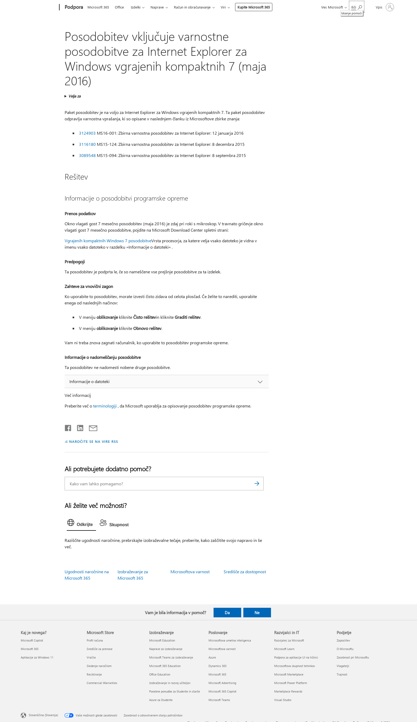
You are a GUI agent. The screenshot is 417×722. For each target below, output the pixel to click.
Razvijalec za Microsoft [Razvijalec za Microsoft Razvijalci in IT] (289, 640)
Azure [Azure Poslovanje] (212, 657)
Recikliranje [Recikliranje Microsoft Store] (94, 674)
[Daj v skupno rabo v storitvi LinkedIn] (78, 427)
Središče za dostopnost (245, 571)
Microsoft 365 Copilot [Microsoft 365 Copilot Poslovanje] (222, 691)
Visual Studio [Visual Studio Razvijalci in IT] (282, 700)
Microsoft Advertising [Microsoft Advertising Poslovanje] (222, 683)
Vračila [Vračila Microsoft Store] (91, 657)
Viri (223, 7)
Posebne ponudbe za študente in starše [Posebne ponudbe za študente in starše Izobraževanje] (174, 691)
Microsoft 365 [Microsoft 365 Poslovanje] (217, 674)
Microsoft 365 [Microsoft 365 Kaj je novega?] (30, 649)
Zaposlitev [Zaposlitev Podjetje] (343, 640)
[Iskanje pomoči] (356, 7)
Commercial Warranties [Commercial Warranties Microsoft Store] (102, 683)
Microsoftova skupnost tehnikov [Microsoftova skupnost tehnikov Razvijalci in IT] (294, 666)
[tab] (81, 524)
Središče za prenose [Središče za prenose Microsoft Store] (99, 649)
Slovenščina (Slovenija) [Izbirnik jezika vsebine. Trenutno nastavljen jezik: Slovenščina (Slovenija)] (43, 715)
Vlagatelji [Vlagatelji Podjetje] (343, 666)
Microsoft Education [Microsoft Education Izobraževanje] (162, 640)
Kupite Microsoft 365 (253, 7)
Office (119, 7)
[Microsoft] (39, 7)
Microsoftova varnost (190, 571)
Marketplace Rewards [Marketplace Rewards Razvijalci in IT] (288, 691)
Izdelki (135, 7)
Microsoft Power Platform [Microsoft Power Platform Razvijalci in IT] (290, 683)
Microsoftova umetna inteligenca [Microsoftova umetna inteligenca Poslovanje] (229, 640)
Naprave (157, 7)
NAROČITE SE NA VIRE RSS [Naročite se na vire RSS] (93, 441)
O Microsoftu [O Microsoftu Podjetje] (345, 649)
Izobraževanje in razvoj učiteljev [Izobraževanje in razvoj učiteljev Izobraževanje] (169, 683)
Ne (257, 612)
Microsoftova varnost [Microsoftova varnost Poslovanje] (222, 649)
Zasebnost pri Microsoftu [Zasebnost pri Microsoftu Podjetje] (353, 657)
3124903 (87, 133)
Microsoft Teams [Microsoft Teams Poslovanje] (219, 700)
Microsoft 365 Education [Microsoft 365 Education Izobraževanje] (165, 666)
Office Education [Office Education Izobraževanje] (159, 674)
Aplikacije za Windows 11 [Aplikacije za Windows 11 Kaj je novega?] (37, 657)
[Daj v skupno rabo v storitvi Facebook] (68, 427)
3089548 (87, 155)
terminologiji (105, 406)
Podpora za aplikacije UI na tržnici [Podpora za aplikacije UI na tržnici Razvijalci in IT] (296, 657)
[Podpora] (73, 7)
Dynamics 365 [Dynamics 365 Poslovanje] (217, 666)
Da (227, 612)
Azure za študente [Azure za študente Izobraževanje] (161, 700)
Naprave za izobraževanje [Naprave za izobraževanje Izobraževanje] (165, 649)
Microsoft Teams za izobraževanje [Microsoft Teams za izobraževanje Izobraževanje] (171, 657)
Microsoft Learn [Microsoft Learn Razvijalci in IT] (284, 649)
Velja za (74, 96)
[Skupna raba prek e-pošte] (90, 427)
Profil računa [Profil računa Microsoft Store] (95, 640)
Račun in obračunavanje (192, 7)
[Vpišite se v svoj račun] (384, 7)
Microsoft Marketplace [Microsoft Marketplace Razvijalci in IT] (288, 674)
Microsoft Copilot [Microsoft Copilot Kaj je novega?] (32, 640)
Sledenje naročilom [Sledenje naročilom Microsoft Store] (99, 666)
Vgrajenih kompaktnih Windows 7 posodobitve (108, 240)
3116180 (87, 144)
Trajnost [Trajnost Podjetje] (342, 674)
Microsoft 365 (98, 7)
